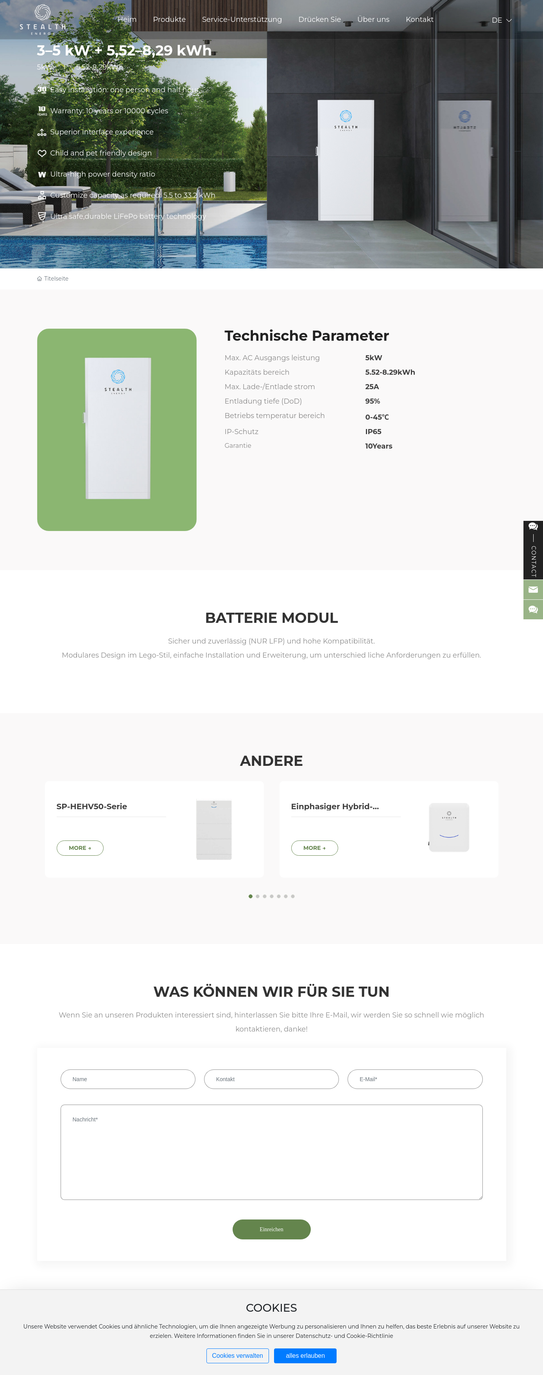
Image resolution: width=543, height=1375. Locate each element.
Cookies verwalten (237, 1355)
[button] (251, 896)
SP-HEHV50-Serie (92, 806)
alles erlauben (305, 1355)
